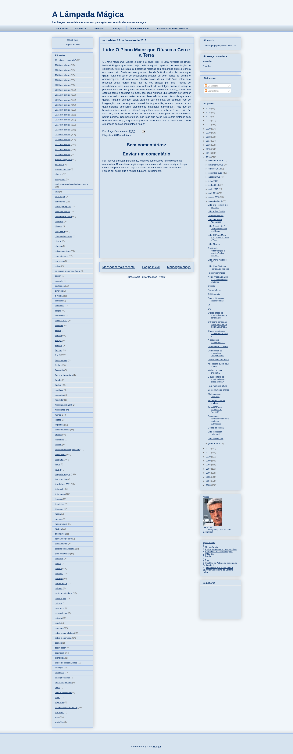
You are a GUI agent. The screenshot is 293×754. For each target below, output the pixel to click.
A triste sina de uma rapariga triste (221, 549)
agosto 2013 (215, 177)
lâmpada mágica (62, 474)
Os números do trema (218, 346)
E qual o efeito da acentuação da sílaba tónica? (216, 379)
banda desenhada (63, 216)
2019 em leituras (62, 134)
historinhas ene (62, 410)
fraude (58, 380)
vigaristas (59, 702)
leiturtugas (60, 494)
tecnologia (60, 658)
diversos (59, 291)
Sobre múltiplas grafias (218, 390)
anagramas (60, 179)
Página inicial (151, 267)
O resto (211, 286)
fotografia (59, 370)
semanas (59, 628)
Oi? (209, 309)
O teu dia (209, 554)
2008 (208, 465)
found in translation (64, 375)
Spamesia (80, 28)
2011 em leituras (62, 95)
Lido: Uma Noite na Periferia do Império (218, 267)
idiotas (58, 420)
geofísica (59, 390)
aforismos (59, 164)
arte (57, 191)
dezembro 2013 (216, 160)
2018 (208, 137)
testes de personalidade (66, 663)
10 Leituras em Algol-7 (65, 60)
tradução (59, 668)
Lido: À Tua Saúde (216, 211)
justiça (58, 469)
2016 (208, 145)
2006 (208, 473)
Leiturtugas (116, 28)
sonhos (58, 643)
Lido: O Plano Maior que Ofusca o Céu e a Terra (218, 237)
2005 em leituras (62, 75)
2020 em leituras (62, 139)
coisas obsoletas (62, 251)
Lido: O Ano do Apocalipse (215, 220)
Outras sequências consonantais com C (218, 333)
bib (157, 61)
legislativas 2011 (62, 484)
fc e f (57, 355)
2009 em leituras (62, 85)
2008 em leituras (62, 80)
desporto (59, 281)
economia (59, 305)
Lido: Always (214, 244)
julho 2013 (214, 181)
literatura (59, 509)
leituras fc (59, 489)
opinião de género (63, 539)
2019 (208, 133)
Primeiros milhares (216, 273)
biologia (58, 226)
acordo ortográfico (63, 159)
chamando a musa (63, 236)
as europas (60, 196)
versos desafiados (63, 692)
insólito (58, 444)
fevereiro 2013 (215, 201)
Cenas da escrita (216, 428)
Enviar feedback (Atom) (153, 277)
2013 (208, 157)
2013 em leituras (123, 135)
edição (58, 311)
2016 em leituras (62, 120)
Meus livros (62, 28)
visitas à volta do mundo (66, 707)
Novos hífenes (214, 290)
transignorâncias (62, 678)
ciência (58, 241)
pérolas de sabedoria (65, 549)
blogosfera (60, 231)
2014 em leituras (62, 110)
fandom (58, 350)
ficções (58, 365)
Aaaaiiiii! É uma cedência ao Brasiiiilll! (215, 409)
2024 (208, 112)
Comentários (212, 91)
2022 (208, 120)
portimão (59, 573)
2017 (208, 141)
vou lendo (59, 712)
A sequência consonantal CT (216, 341)
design (58, 276)
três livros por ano (63, 682)
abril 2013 (213, 193)
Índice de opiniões (140, 28)
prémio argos (61, 583)
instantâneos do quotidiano (67, 449)
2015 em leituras (62, 115)
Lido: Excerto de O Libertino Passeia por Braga (217, 228)
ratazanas (59, 608)
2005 (208, 477)
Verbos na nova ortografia (215, 371)
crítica (58, 266)
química (59, 603)
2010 (208, 457)
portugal (59, 578)
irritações (59, 459)
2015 (208, 149)
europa (58, 340)
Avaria (208, 556)
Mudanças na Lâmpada (214, 395)
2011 (208, 452)
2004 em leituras (62, 70)
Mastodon (207, 61)
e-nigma (59, 296)
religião (58, 618)
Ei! (209, 305)
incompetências (62, 430)
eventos (59, 345)
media (58, 514)
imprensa (59, 425)
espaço (58, 335)
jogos (57, 464)
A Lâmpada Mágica (88, 14)
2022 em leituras (62, 149)
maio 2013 (214, 189)
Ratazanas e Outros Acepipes (172, 28)
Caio (207, 561)
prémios (59, 588)
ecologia (59, 301)
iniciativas (59, 440)
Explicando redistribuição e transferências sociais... (216, 252)
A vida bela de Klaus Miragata (219, 551)
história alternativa (63, 405)
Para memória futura (217, 386)
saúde (58, 623)
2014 (208, 153)
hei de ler (59, 400)
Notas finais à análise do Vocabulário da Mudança (218, 279)
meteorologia (61, 524)
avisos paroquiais (63, 206)
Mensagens (211, 86)
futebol (58, 385)
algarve (58, 174)
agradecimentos (62, 169)
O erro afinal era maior (218, 359)
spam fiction (60, 648)
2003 (208, 485)
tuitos (57, 687)
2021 (208, 124)
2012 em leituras (62, 100)
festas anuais (61, 360)
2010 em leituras (62, 90)
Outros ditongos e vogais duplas (216, 299)
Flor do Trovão (212, 547)
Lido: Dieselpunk (215, 438)
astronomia (60, 202)
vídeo (57, 697)
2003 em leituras (62, 65)
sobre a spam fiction (64, 633)
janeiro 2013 (215, 443)
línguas (58, 499)
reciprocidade (61, 613)
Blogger (157, 746)
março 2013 (214, 197)
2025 (208, 108)
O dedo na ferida (215, 215)
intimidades (60, 454)
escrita (58, 330)
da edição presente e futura (67, 271)
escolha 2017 (61, 320)
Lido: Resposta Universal (215, 433)
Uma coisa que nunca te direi (219, 567)
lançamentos (61, 479)
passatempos (61, 543)
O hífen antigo (214, 294)
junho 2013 (214, 185)
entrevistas (60, 316)
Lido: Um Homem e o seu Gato (218, 206)
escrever (59, 325)
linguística (59, 504)
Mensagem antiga (179, 267)
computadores (61, 256)
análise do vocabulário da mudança (71, 184)
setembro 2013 (216, 173)
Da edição (98, 28)
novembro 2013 (216, 165)
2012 (208, 448)
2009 (208, 461)
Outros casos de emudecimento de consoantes (217, 315)
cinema (58, 246)
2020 (208, 129)
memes (58, 519)
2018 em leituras (62, 130)
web (57, 717)
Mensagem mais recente (118, 267)
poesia (58, 563)
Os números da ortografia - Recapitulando (216, 353)
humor (58, 415)
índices (58, 434)
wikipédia (59, 722)
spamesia (59, 653)
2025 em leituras (62, 154)
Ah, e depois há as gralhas (216, 401)
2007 (208, 469)
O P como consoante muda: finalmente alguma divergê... (217, 324)
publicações (60, 598)
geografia (59, 395)
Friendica (207, 66)
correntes (59, 261)
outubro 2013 (215, 169)
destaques (60, 286)
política (58, 568)
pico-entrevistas (62, 554)
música (58, 529)
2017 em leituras (62, 125)
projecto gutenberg (64, 593)
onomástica (60, 534)
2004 (208, 481)
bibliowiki (59, 221)
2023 (208, 116)
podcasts (59, 558)
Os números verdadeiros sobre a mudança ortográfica (218, 420)
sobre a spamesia (63, 638)
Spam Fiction (209, 542)
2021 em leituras (62, 144)
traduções (59, 672)
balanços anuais (62, 211)
